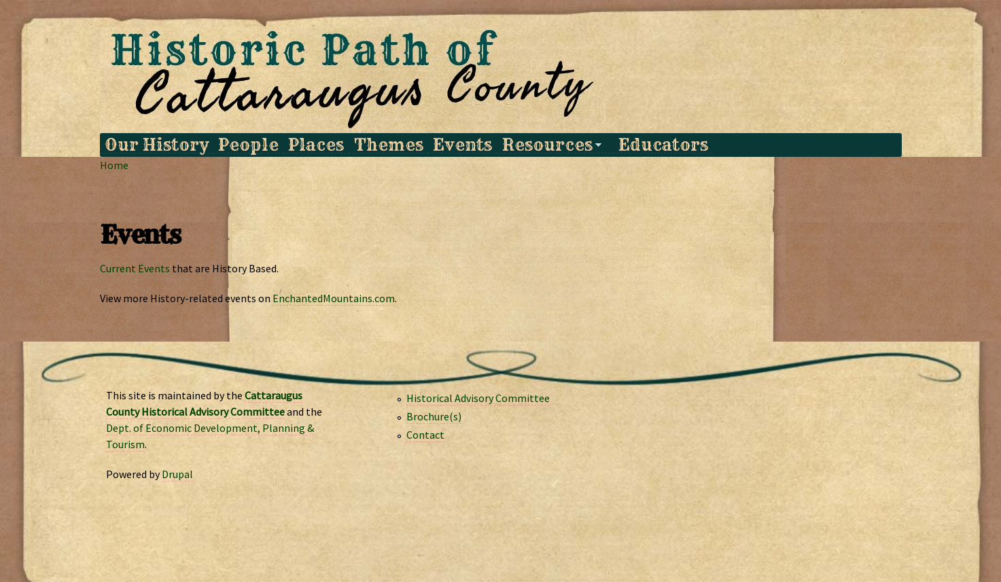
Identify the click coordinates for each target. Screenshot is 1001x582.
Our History (157, 145)
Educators (663, 145)
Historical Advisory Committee (478, 398)
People (248, 145)
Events (462, 145)
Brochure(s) (433, 416)
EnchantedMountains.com (334, 298)
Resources (549, 145)
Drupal (177, 474)
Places (316, 145)
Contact (425, 434)
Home (114, 165)
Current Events (135, 268)
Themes (388, 145)
